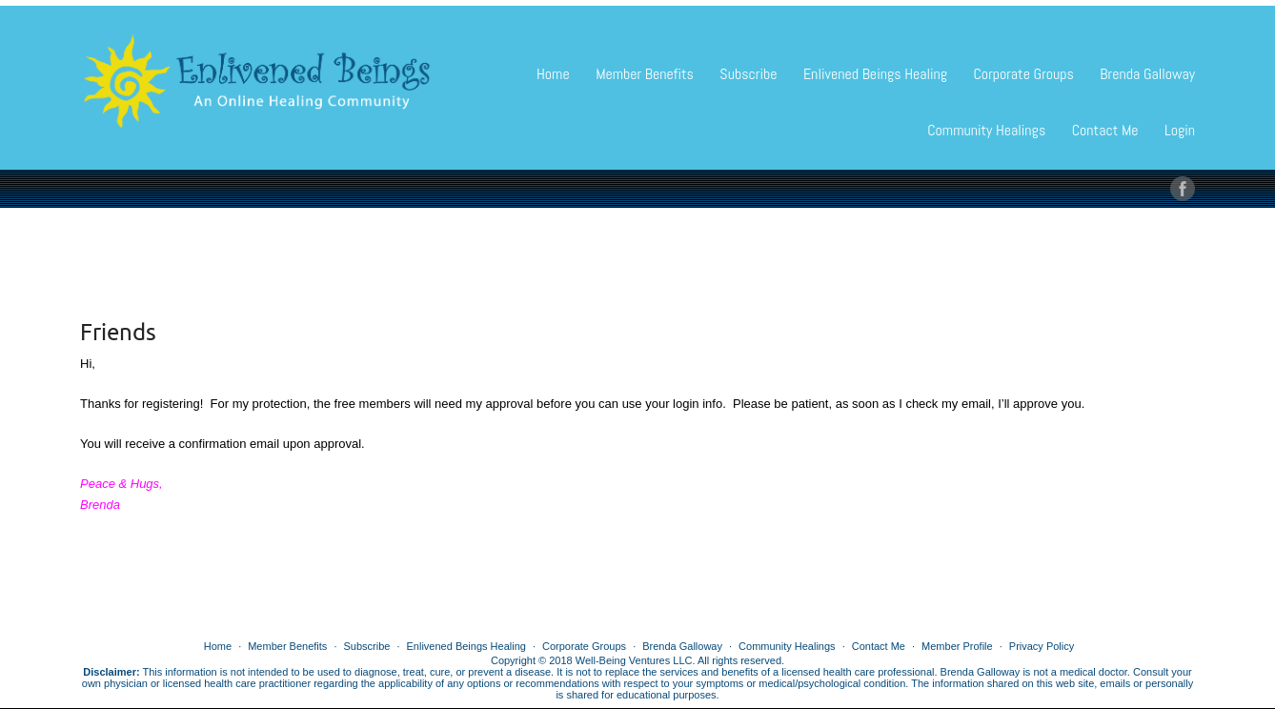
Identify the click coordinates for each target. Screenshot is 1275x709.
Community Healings (986, 130)
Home (553, 74)
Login (1179, 130)
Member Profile (957, 646)
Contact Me (1105, 130)
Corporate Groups (1023, 74)
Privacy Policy (1041, 646)
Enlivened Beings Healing (875, 74)
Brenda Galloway (1147, 74)
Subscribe (748, 74)
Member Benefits (645, 74)
